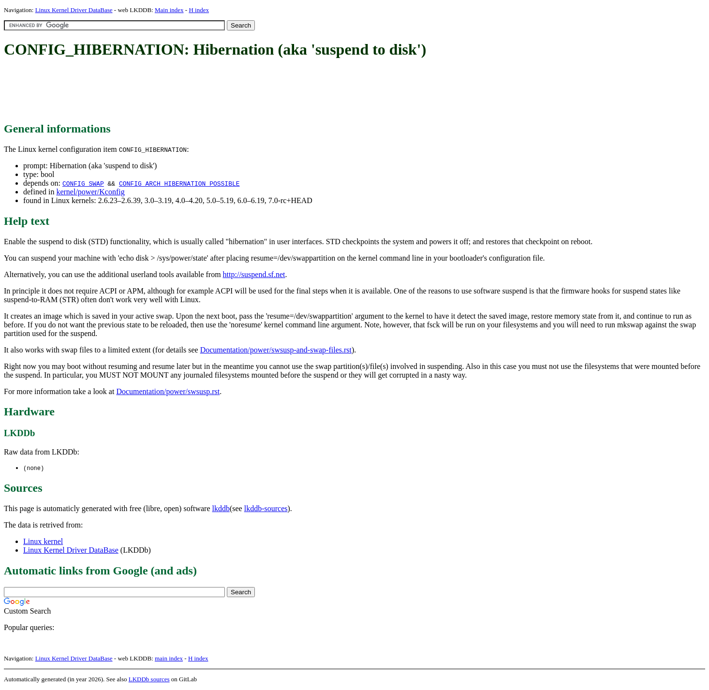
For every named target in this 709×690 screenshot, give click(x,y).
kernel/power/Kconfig (90, 192)
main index (169, 658)
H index (199, 10)
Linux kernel (43, 542)
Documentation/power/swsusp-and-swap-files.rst (276, 350)
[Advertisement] (180, 91)
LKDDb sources (149, 679)
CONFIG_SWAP (83, 183)
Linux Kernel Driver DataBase (74, 10)
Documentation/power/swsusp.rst (168, 391)
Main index (169, 10)
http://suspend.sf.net (254, 274)
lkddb (221, 509)
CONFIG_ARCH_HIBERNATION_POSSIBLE (179, 183)
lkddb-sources (266, 509)
